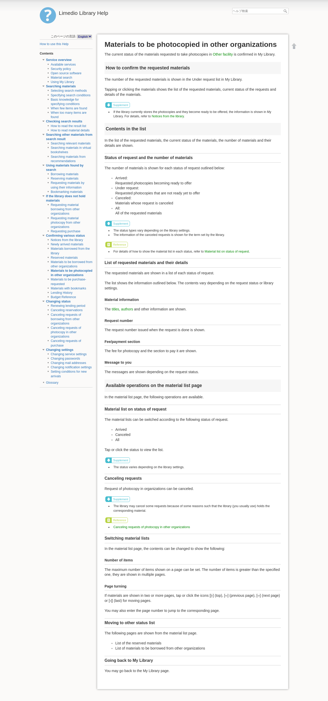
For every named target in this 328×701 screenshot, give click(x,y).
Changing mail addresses (68, 363)
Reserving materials (64, 178)
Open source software (66, 73)
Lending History (62, 293)
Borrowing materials (64, 174)
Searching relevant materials (70, 143)
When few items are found (69, 108)
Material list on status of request (226, 251)
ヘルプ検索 (285, 11)
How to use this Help (54, 44)
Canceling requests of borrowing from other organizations (66, 319)
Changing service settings (69, 354)
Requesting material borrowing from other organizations (65, 209)
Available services (63, 64)
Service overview (58, 60)
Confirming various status (65, 235)
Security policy (61, 69)
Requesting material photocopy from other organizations (65, 222)
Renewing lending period (68, 306)
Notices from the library (67, 240)
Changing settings (60, 350)
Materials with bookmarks (68, 288)
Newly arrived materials (67, 244)
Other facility (223, 54)
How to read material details (70, 130)
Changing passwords (65, 358)
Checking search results (64, 121)
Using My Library (62, 82)
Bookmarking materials (67, 192)
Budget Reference (63, 297)
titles (115, 309)
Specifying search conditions (70, 95)
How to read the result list (68, 126)
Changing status (58, 301)
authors (127, 309)
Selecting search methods (69, 90)
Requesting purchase (65, 231)
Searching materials (61, 86)
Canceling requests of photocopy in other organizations (66, 332)
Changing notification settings (71, 367)
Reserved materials (64, 257)
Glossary (52, 382)
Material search (61, 77)
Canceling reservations (67, 310)
